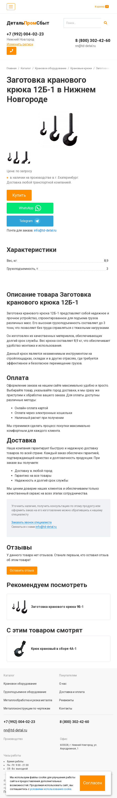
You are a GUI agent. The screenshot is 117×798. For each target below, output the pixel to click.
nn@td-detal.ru (85, 46)
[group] (58, 129)
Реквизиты (66, 700)
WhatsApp (30, 208)
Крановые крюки (81, 68)
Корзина (102, 6)
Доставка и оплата (72, 692)
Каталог (26, 68)
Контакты (65, 708)
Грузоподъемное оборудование (25, 692)
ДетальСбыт (28, 23)
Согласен (92, 782)
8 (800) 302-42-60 (92, 40)
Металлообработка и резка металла (28, 700)
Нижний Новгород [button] (20, 39)
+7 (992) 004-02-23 (25, 34)
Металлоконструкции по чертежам (27, 708)
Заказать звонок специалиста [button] (31, 522)
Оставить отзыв (22, 570)
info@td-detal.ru (45, 230)
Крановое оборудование (50, 68)
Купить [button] (19, 195)
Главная (12, 68)
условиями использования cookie (50, 789)
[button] (11, 51)
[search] (82, 23)
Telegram (30, 221)
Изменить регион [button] (20, 44)
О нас (62, 683)
